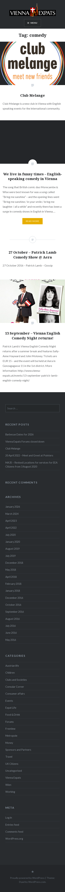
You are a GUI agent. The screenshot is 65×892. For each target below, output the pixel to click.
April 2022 (11, 527)
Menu (34, 23)
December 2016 (14, 597)
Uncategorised (13, 770)
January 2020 (12, 541)
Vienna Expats (13, 777)
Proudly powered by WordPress (27, 877)
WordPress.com (37, 881)
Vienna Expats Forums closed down (24, 441)
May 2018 (10, 569)
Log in (8, 817)
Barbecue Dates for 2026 (19, 434)
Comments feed (14, 831)
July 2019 (10, 555)
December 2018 (14, 562)
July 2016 (10, 625)
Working (10, 791)
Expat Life (10, 707)
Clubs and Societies (16, 679)
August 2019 (12, 548)
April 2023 (11, 520)
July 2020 (10, 534)
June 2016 (11, 632)
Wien (8, 784)
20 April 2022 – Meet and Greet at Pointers (29, 455)
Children (10, 672)
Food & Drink (12, 714)
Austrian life (12, 665)
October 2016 (13, 604)
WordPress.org (14, 838)
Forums (9, 721)
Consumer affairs (15, 693)
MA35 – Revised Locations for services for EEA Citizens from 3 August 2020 (31, 464)
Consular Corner (14, 686)
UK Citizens (11, 763)
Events (9, 700)
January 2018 (12, 590)
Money (9, 742)
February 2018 (13, 583)
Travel (8, 756)
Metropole (11, 735)
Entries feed (12, 824)
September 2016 (14, 611)
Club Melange (12, 448)
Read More (32, 221)
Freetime (10, 728)
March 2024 (11, 513)
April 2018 (11, 576)
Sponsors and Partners (18, 749)
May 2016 (10, 639)
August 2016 (12, 618)
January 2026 (12, 506)
